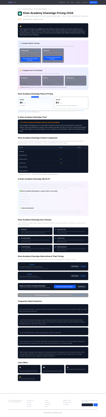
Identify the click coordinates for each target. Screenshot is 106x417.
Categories (62, 2)
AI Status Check (67, 400)
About (46, 400)
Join (95, 404)
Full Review (81, 286)
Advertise (84, 2)
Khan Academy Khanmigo (40, 9)
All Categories (30, 400)
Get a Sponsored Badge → (79, 295)
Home (19, 9)
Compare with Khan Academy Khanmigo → (30, 59)
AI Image (29, 406)
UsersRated (66, 404)
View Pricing (75, 266)
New (68, 2)
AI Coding (29, 404)
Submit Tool (93, 2)
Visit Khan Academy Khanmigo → (65, 286)
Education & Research (27, 9)
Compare (77, 2)
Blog (72, 2)
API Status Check (67, 402)
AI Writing (29, 402)
